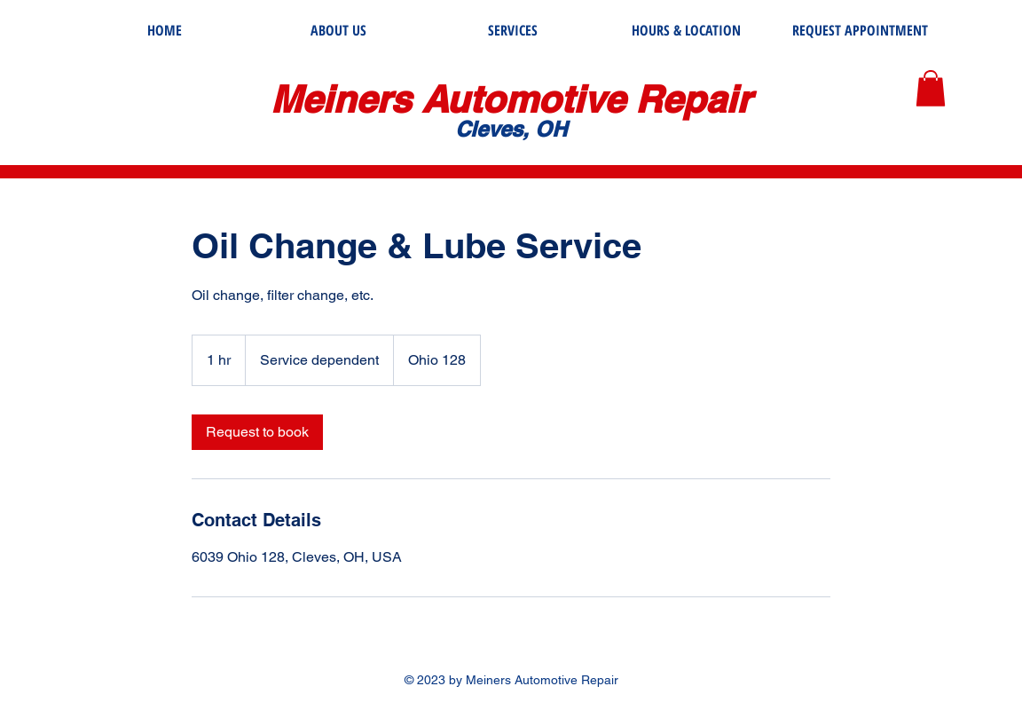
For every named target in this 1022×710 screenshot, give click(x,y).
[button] (931, 88)
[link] (257, 432)
